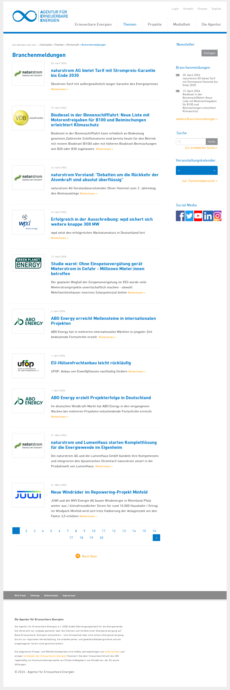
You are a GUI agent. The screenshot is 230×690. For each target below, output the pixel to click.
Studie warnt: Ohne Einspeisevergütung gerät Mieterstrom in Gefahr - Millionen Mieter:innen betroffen (97, 268)
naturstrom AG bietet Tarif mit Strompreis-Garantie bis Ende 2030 (103, 73)
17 (71, 537)
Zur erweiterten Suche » (201, 147)
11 (104, 531)
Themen (129, 24)
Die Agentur (211, 24)
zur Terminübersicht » (200, 181)
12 (114, 531)
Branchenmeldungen (94, 44)
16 (154, 531)
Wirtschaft (72, 44)
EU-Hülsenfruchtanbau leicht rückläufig (91, 362)
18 (81, 537)
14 (134, 531)
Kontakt (188, 8)
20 (101, 537)
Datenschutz (51, 595)
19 (91, 537)
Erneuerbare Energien (93, 24)
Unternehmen (112, 651)
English (216, 8)
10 (93, 531)
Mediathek (181, 24)
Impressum (69, 595)
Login (175, 8)
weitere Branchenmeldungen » (197, 119)
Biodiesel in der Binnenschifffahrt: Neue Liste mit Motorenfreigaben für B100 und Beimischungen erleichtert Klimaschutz (100, 119)
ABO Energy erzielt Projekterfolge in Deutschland (101, 397)
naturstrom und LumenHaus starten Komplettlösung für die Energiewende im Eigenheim (104, 445)
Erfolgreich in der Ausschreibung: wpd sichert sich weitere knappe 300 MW (102, 221)
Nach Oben (89, 556)
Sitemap (35, 595)
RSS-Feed (20, 595)
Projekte (155, 24)
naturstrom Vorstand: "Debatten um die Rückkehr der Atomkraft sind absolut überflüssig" (105, 177)
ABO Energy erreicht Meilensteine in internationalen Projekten (103, 321)
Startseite (46, 44)
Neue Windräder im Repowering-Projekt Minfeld (99, 492)
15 (144, 531)
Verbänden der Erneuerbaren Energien (44, 655)
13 (124, 531)
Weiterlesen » (60, 89)
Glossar (202, 8)
